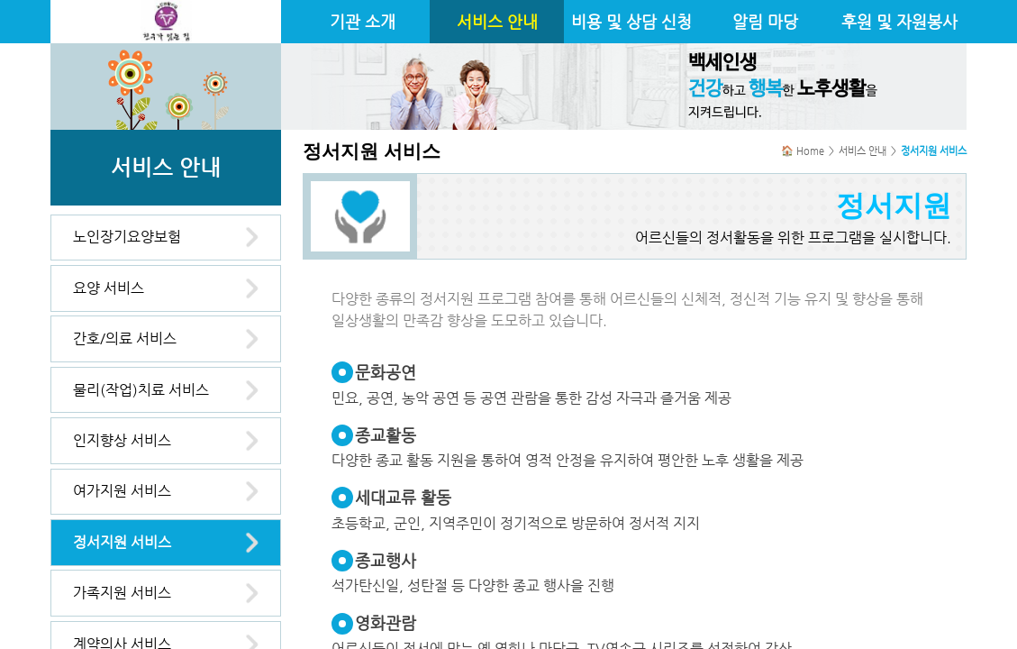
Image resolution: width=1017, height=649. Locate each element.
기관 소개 (362, 22)
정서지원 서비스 (122, 542)
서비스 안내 (497, 22)
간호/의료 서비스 (125, 338)
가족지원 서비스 (122, 592)
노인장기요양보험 (127, 236)
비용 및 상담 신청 (631, 22)
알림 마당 (765, 22)
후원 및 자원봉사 (899, 22)
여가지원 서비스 (122, 490)
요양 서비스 (108, 288)
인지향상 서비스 (122, 440)
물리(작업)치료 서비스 (141, 389)
